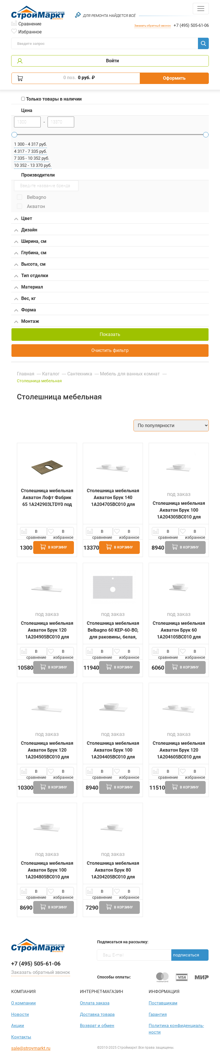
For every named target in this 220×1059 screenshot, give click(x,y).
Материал (28, 287)
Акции (17, 1025)
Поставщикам (163, 1003)
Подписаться (186, 955)
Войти (112, 60)
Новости (20, 1014)
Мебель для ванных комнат (130, 374)
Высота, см (30, 264)
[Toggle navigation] (201, 8)
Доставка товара (97, 1014)
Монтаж (26, 322)
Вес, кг (25, 299)
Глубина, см (30, 253)
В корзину (53, 547)
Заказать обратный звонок (152, 25)
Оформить (174, 78)
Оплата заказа (94, 1003)
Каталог (51, 374)
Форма (25, 310)
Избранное (30, 31)
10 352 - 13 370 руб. (33, 165)
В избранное (63, 532)
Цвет (23, 219)
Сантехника (79, 374)
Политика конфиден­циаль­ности (176, 1029)
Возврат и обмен (97, 1025)
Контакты (21, 1037)
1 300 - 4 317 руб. (30, 144)
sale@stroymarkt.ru (30, 1048)
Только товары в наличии (51, 99)
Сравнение (29, 23)
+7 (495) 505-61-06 (191, 25)
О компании (23, 1003)
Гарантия (158, 1014)
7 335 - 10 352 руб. (31, 158)
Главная (25, 374)
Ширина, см (30, 242)
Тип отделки (31, 276)
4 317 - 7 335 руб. (30, 151)
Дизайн (25, 230)
